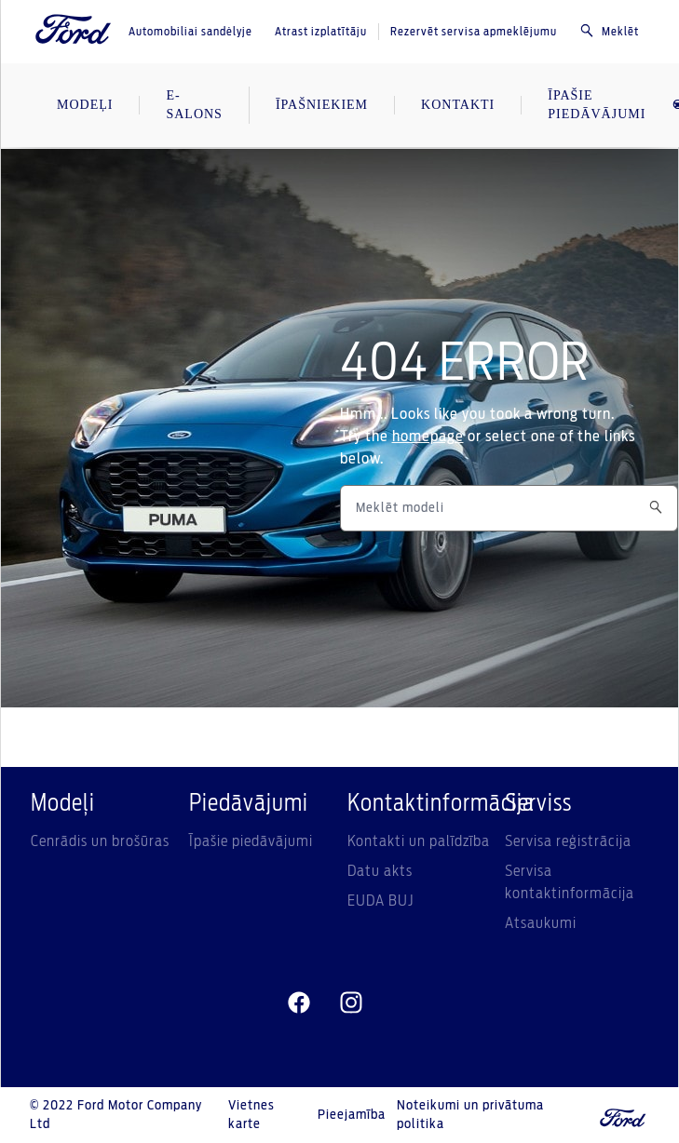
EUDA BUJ (380, 901)
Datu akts (380, 871)
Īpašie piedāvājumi (251, 841)
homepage (428, 436)
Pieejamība (352, 1115)
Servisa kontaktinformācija (569, 882)
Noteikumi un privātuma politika (470, 1115)
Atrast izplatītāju (321, 31)
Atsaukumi (541, 923)
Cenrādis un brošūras (100, 841)
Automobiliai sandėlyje (190, 31)
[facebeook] (299, 1003)
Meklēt (609, 30)
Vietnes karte (251, 1115)
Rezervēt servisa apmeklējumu (473, 31)
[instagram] (351, 1003)
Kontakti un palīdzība (418, 841)
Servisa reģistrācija (568, 841)
